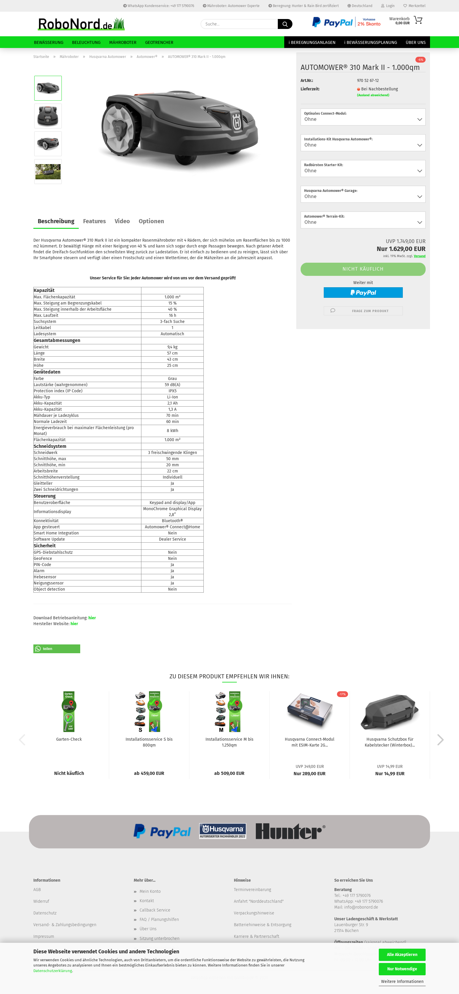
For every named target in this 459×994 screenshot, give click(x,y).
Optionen (151, 221)
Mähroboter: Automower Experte (231, 6)
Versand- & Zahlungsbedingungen (64, 924)
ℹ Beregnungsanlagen (312, 42)
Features (94, 221)
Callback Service (155, 910)
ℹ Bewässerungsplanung (370, 42)
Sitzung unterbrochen (159, 938)
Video (122, 221)
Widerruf (41, 901)
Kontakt (147, 900)
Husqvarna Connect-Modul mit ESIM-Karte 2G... (309, 742)
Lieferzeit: (310, 89)
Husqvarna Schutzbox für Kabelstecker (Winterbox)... (390, 742)
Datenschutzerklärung (52, 971)
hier (92, 617)
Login (388, 6)
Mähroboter (122, 42)
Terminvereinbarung (252, 889)
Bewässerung (48, 42)
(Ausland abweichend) (373, 95)
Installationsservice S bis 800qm (149, 742)
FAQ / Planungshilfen (159, 919)
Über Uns (416, 42)
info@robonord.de (361, 907)
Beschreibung (56, 221)
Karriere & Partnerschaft (256, 936)
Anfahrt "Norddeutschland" (259, 901)
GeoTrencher (159, 42)
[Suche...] (285, 24)
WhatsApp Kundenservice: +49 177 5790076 (158, 6)
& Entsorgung (278, 924)
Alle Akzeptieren (402, 954)
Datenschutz (44, 913)
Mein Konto (150, 891)
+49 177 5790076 (369, 901)
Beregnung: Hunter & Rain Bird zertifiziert (303, 6)
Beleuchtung (86, 42)
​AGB (37, 889)
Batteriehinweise (250, 924)
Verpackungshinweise (254, 913)
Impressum (43, 936)
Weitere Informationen (402, 981)
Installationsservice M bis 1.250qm (229, 742)
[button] (56, 648)
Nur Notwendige (402, 969)
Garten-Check (69, 739)
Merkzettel (414, 6)
